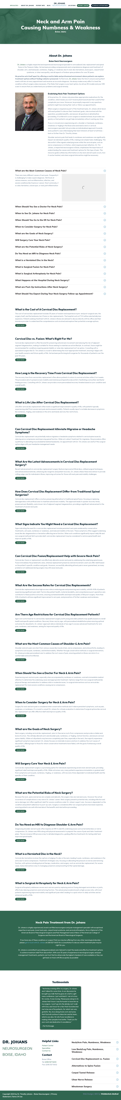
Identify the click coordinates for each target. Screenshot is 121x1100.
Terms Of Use (17, 1097)
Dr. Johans (21, 65)
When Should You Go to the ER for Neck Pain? (60, 220)
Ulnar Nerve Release (95, 1079)
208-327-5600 (52, 942)
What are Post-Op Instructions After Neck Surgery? (60, 287)
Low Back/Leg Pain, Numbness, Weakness (95, 1050)
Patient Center (47, 1045)
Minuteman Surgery (95, 1086)
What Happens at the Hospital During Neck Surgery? (60, 280)
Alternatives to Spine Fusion (95, 1065)
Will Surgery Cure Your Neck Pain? (60, 240)
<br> (84, 187)
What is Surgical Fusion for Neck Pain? (60, 267)
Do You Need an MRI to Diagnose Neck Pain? (60, 253)
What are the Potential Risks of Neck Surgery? (60, 246)
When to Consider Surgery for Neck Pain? (60, 226)
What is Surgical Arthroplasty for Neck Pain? (60, 273)
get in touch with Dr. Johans (35, 942)
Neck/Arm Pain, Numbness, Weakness (95, 1042)
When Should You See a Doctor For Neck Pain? (60, 206)
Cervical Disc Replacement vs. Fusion (95, 1059)
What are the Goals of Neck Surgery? (60, 233)
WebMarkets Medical (109, 1094)
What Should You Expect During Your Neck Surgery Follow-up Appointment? (60, 293)
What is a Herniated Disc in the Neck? (60, 260)
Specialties (46, 1048)
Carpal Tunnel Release (95, 1072)
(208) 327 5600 (50, 1062)
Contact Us (46, 1051)
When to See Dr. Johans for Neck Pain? (60, 213)
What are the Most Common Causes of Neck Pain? (60, 170)
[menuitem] (40, 5)
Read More (20, 325)
